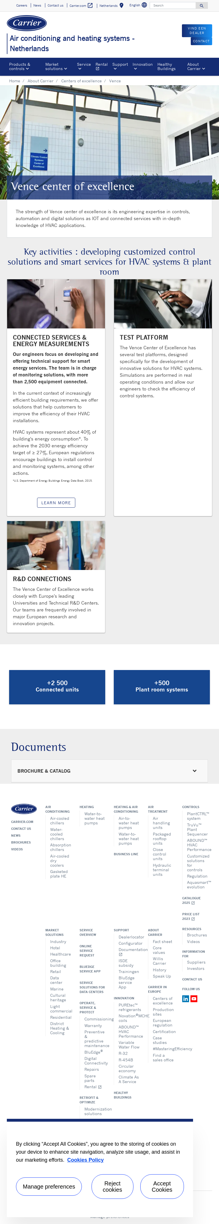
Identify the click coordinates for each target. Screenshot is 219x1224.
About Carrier (41, 80)
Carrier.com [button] (81, 5)
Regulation (197, 876)
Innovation (124, 998)
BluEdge (93, 1051)
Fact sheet (162, 941)
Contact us (21, 829)
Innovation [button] (143, 64)
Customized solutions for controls (197, 863)
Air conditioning (57, 809)
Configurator (129, 943)
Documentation (129, 951)
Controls (190, 807)
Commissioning (94, 1018)
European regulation (163, 1022)
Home (14, 80)
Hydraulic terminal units (162, 870)
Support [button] (120, 64)
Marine (57, 988)
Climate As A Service (129, 1079)
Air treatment (158, 809)
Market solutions (54, 932)
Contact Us (192, 979)
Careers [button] (21, 5)
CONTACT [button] (201, 41)
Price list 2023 (191, 916)
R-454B (126, 1059)
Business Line (126, 854)
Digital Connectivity (94, 1060)
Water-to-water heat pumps (94, 818)
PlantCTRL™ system (197, 816)
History (159, 969)
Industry (58, 941)
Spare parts (90, 1078)
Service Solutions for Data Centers (92, 987)
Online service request (87, 950)
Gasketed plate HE (59, 873)
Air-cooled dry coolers (59, 861)
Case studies (160, 1040)
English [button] (139, 6)
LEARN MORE (56, 502)
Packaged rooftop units (162, 839)
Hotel (55, 947)
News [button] (37, 5)
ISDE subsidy (126, 963)
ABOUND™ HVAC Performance (197, 845)
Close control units (159, 854)
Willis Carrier (159, 961)
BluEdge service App (90, 969)
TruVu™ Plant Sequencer (197, 829)
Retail (55, 971)
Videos (17, 849)
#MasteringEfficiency (163, 1048)
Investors (195, 968)
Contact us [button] (55, 5)
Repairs (91, 1069)
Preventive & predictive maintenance (94, 1038)
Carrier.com (22, 822)
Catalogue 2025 (191, 900)
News (16, 836)
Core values (159, 950)
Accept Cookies (162, 1186)
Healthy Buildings (166, 66)
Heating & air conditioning (126, 809)
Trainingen (129, 971)
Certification (163, 1031)
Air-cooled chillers (59, 820)
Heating (87, 807)
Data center (56, 980)
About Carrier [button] (194, 66)
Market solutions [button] (54, 66)
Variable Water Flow (129, 1044)
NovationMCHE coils (129, 1018)
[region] (100, 1168)
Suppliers (196, 962)
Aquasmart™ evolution (197, 884)
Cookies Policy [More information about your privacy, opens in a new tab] (85, 1160)
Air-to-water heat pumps (129, 823)
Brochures (21, 842)
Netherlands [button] (113, 6)
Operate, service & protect (88, 1007)
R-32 (123, 1053)
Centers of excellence (81, 80)
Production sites (163, 1011)
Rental (103, 67)
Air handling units (161, 823)
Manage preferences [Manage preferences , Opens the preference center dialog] (49, 1186)
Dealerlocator (129, 936)
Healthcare (60, 954)
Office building (58, 963)
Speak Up (162, 976)
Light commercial (60, 1008)
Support (121, 930)
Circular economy (127, 1068)
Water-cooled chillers (57, 834)
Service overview (88, 932)
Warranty (93, 1025)
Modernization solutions (94, 1111)
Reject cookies (112, 1186)
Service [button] (84, 64)
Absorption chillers (60, 847)
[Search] (173, 5)
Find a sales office (163, 1057)
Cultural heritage (58, 997)
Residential (60, 1017)
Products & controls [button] (19, 66)
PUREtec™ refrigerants (129, 1007)
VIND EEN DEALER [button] (197, 30)
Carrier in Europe (157, 989)
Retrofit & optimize (89, 1100)
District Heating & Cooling (59, 1028)
